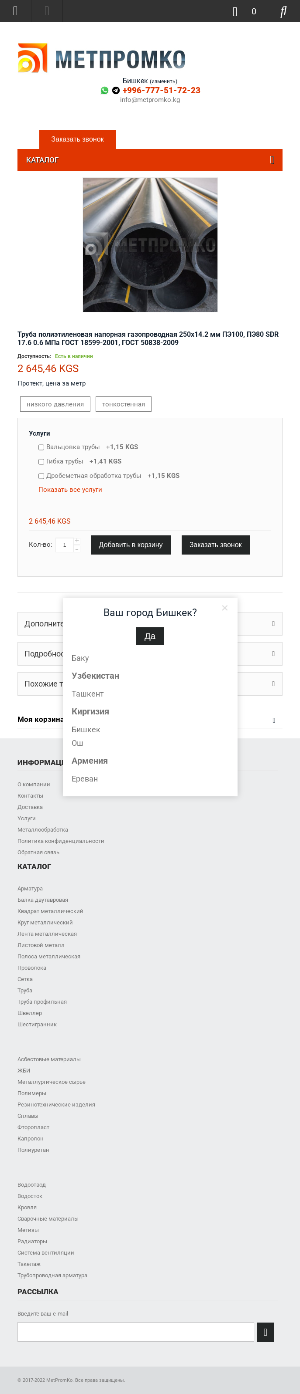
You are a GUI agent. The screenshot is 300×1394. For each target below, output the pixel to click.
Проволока (31, 968)
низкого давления (55, 404)
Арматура (30, 888)
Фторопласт (33, 1127)
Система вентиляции (45, 1252)
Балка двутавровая (42, 900)
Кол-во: (40, 544)
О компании (33, 784)
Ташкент (88, 693)
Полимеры (31, 1093)
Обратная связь (38, 852)
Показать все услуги (70, 490)
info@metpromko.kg (150, 100)
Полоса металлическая (48, 956)
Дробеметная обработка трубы (112, 476)
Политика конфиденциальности (60, 841)
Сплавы (27, 1116)
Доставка (30, 807)
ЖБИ (23, 1070)
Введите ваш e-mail (42, 1313)
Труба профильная (42, 1002)
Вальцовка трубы (92, 447)
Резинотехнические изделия (56, 1104)
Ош (77, 743)
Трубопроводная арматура (52, 1275)
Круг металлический (45, 922)
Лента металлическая (47, 934)
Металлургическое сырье (51, 1082)
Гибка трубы (83, 461)
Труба (24, 990)
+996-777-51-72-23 (161, 90)
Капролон (30, 1138)
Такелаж (29, 1264)
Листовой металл (41, 945)
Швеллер (29, 1013)
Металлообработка (42, 829)
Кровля (27, 1207)
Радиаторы (32, 1241)
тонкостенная (123, 404)
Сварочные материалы (48, 1218)
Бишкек (86, 729)
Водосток (29, 1196)
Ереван (85, 778)
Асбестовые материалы (49, 1059)
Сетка (25, 979)
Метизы (28, 1230)
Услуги (39, 433)
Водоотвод (31, 1185)
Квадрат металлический (50, 911)
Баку (80, 658)
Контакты (30, 796)
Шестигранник (37, 1024)
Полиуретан (33, 1150)
